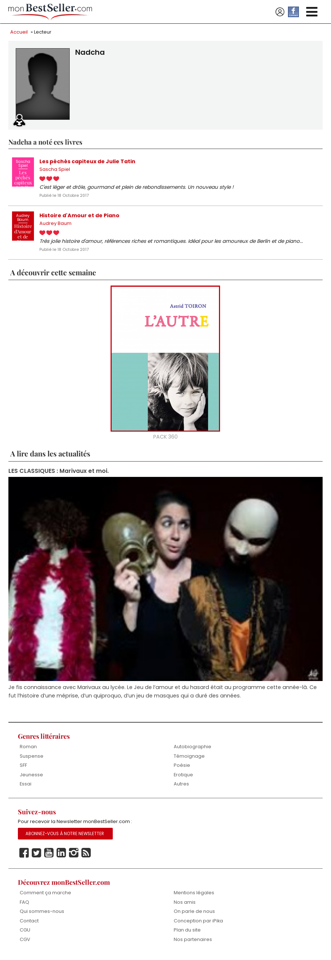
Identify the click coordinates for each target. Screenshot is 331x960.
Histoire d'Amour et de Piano (79, 215)
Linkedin (61, 854)
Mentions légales (194, 894)
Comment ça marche (45, 894)
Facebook (24, 854)
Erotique (183, 776)
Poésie (182, 767)
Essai (25, 785)
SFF (23, 767)
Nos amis (185, 903)
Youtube (48, 854)
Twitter (36, 854)
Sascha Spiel (54, 170)
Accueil (19, 31)
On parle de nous (194, 913)
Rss (86, 854)
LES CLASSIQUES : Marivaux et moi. (58, 472)
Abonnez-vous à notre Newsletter (65, 835)
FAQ (24, 903)
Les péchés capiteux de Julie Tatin (87, 161)
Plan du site (187, 932)
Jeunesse (31, 776)
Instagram (73, 854)
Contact (29, 922)
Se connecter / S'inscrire (280, 12)
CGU (25, 932)
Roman (28, 748)
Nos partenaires (193, 941)
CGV (25, 941)
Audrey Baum (55, 224)
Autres (181, 785)
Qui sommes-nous (42, 913)
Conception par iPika (198, 922)
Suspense (31, 757)
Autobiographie (192, 748)
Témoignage (189, 757)
